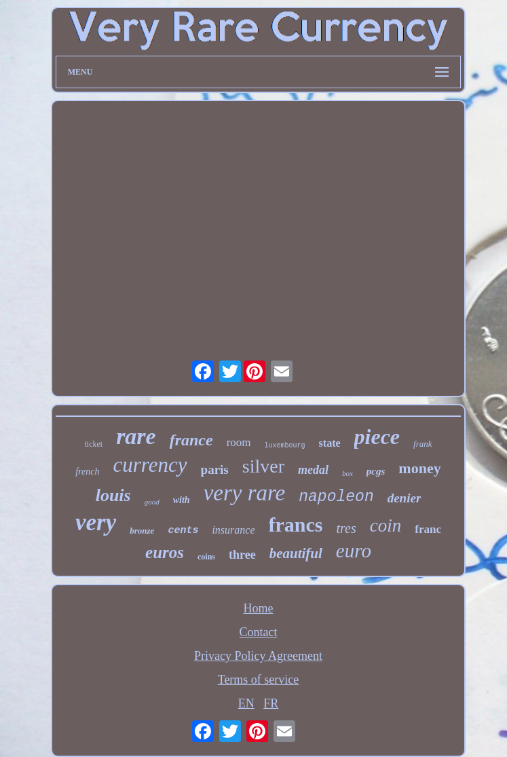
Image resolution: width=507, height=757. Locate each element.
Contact (259, 632)
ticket (93, 444)
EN (246, 703)
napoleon (336, 497)
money (419, 468)
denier (404, 498)
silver (263, 466)
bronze (142, 530)
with (181, 500)
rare (136, 436)
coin (386, 525)
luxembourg (285, 445)
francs (296, 524)
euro (353, 550)
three (242, 554)
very (95, 522)
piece (377, 436)
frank (422, 444)
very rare (245, 493)
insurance (233, 530)
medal (313, 470)
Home (259, 608)
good (152, 502)
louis (113, 495)
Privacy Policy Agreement (258, 656)
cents (183, 530)
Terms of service (258, 679)
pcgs (376, 471)
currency (150, 465)
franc (428, 529)
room (239, 442)
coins (206, 556)
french (87, 471)
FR (270, 703)
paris (215, 469)
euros (164, 552)
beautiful (295, 553)
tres (346, 528)
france (191, 440)
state (330, 443)
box (347, 473)
